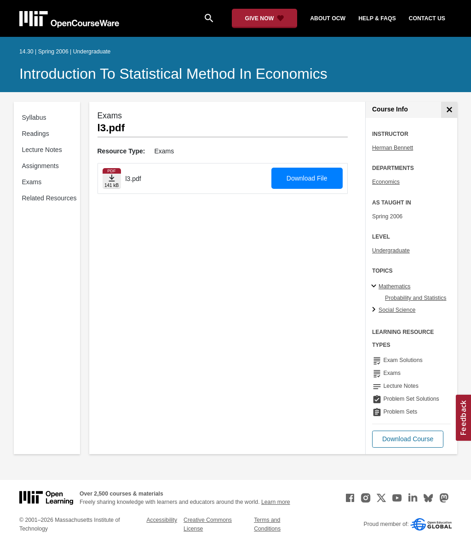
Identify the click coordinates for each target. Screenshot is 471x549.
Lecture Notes (42, 149)
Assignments (40, 165)
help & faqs (377, 18)
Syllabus (34, 117)
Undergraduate (391, 250)
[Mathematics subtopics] (375, 286)
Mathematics (394, 286)
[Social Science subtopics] (375, 310)
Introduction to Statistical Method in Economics (173, 73)
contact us (427, 18)
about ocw (327, 18)
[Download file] (112, 178)
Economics (386, 182)
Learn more (275, 502)
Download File (307, 178)
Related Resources (49, 198)
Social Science (397, 310)
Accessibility (161, 520)
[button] (407, 439)
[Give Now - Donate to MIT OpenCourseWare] (265, 18)
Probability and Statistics (415, 298)
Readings (35, 133)
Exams (32, 182)
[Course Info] (449, 110)
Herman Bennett (392, 148)
